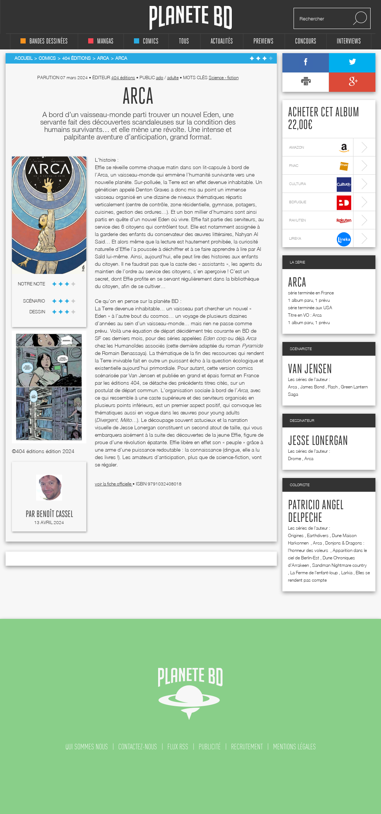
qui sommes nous (86, 747)
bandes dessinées (44, 41)
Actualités (222, 41)
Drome (294, 458)
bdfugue (320, 203)
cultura (320, 184)
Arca (297, 283)
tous (184, 41)
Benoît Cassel (54, 514)
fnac (320, 166)
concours (305, 41)
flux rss (177, 747)
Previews (263, 41)
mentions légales (294, 747)
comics (146, 41)
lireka (320, 239)
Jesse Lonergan (318, 441)
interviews (349, 41)
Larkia (346, 572)
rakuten (320, 221)
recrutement (247, 747)
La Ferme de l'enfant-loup (314, 572)
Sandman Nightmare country (339, 565)
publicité (210, 747)
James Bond (312, 387)
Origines (296, 535)
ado (159, 77)
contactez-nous (137, 747)
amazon (320, 148)
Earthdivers (318, 535)
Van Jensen (310, 369)
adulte (173, 77)
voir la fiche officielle (113, 484)
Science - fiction (223, 77)
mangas (100, 41)
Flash (332, 387)
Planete (191, 18)
